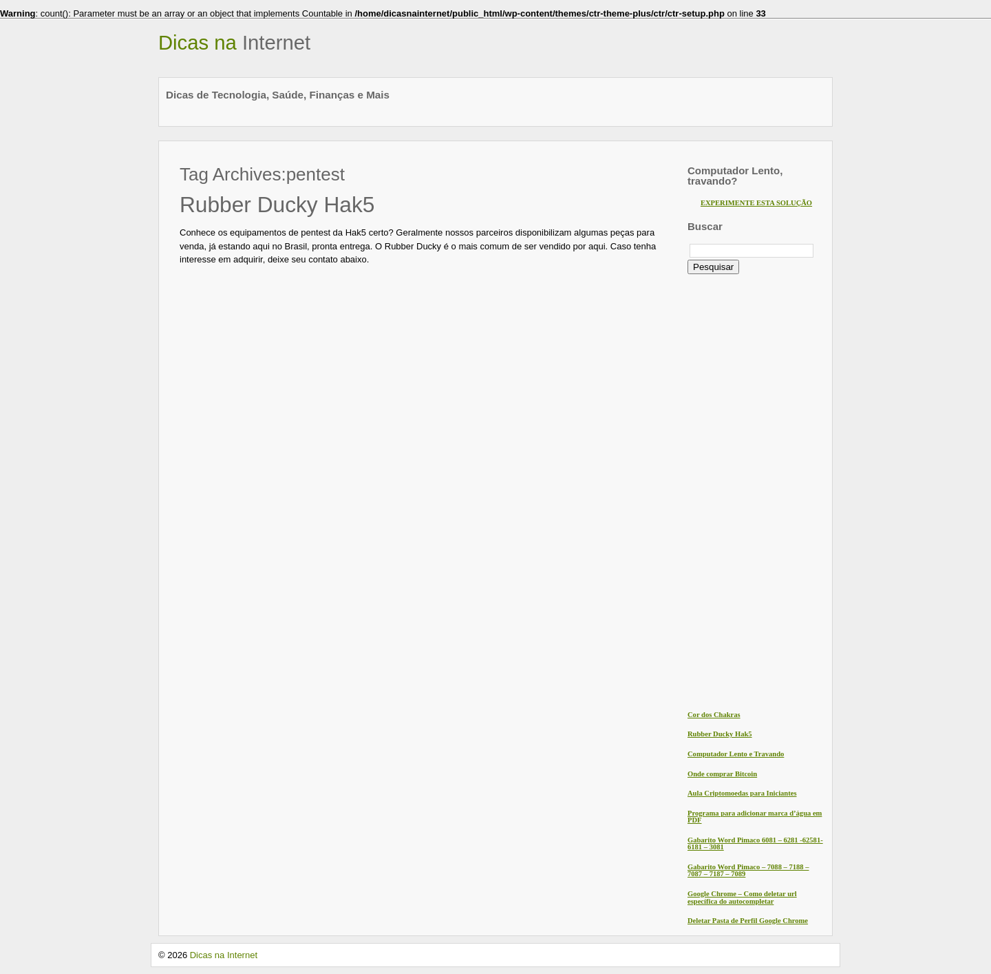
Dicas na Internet (223, 955)
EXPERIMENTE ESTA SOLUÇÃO (756, 203)
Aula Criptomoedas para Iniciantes (742, 793)
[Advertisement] (743, 491)
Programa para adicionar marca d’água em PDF (755, 817)
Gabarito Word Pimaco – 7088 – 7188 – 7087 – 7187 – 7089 (748, 870)
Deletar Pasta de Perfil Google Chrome (748, 920)
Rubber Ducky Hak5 (277, 204)
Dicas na (234, 43)
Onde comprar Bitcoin (722, 774)
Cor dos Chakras (714, 714)
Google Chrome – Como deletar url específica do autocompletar (742, 897)
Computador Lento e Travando (736, 754)
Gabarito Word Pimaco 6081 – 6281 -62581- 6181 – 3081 (755, 843)
